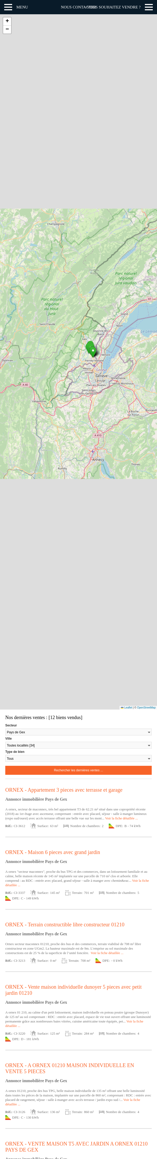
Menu (22, 7)
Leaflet (126, 707)
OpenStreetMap (146, 707)
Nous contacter (78, 7)
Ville (8, 738)
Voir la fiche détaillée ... (121, 818)
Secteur (11, 725)
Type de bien (14, 752)
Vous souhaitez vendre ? (114, 7)
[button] (93, 352)
